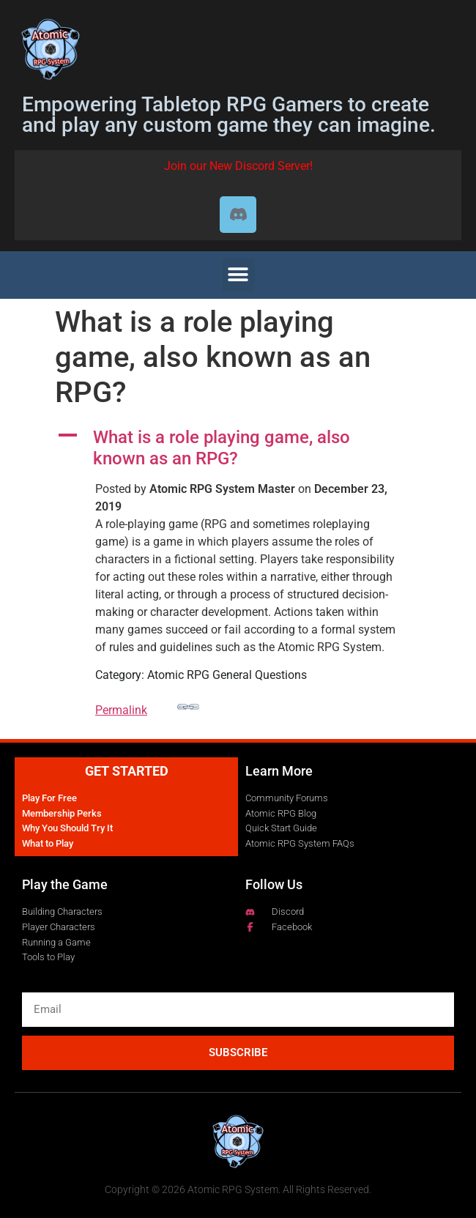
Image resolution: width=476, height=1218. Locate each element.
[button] (238, 275)
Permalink (147, 706)
